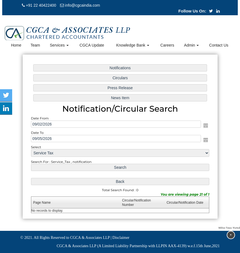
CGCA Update (91, 45)
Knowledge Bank (132, 45)
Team (35, 45)
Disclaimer (120, 238)
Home (16, 45)
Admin (191, 45)
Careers (167, 45)
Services (59, 45)
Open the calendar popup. (205, 125)
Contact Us (218, 45)
